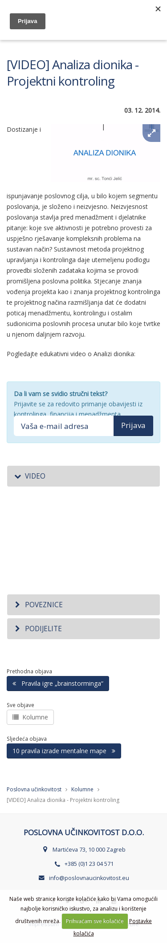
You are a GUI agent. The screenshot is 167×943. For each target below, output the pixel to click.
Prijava (133, 425)
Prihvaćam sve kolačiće (95, 921)
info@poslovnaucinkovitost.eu (89, 878)
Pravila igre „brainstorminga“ (57, 683)
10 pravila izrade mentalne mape (63, 751)
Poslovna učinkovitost (34, 789)
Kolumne (30, 717)
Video (29, 476)
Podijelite (38, 628)
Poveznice (38, 604)
